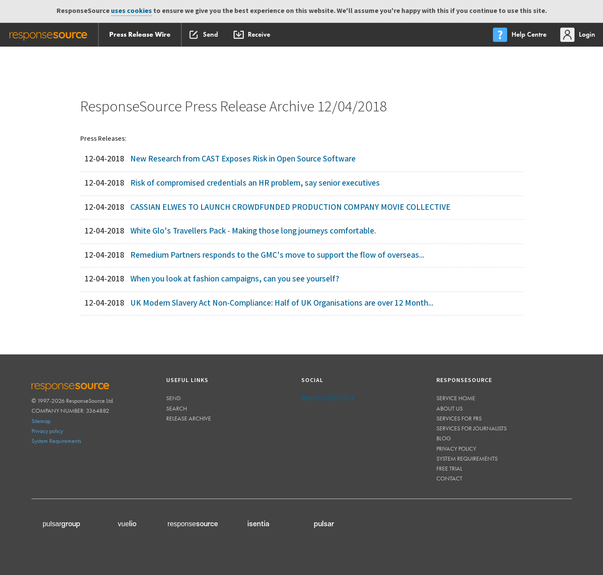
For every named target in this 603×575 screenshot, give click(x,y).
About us (449, 408)
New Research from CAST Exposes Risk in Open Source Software (243, 159)
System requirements (467, 458)
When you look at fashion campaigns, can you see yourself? (234, 279)
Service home (455, 398)
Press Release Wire (139, 34)
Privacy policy (47, 431)
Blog (443, 438)
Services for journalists (471, 428)
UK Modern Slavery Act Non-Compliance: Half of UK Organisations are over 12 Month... (281, 303)
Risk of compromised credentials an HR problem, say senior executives (255, 183)
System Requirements (56, 441)
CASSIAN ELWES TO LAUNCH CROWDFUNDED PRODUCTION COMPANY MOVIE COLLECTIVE (290, 207)
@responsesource (327, 398)
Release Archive (188, 418)
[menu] (520, 35)
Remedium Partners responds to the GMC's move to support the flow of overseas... (277, 255)
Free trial (449, 468)
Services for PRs (459, 418)
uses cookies (131, 11)
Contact (449, 478)
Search (176, 408)
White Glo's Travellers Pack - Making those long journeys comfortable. (253, 231)
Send (173, 398)
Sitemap (41, 421)
